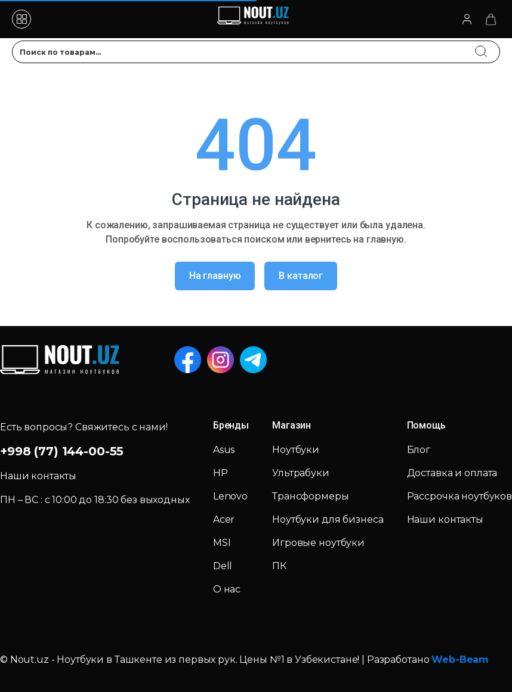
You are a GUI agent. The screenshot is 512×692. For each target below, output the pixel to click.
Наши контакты (445, 519)
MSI (222, 542)
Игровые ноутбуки (318, 542)
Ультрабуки (300, 473)
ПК (279, 566)
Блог (418, 449)
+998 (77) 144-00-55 (62, 451)
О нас (226, 589)
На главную (215, 275)
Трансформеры (310, 496)
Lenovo (230, 496)
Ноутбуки (295, 449)
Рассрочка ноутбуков (459, 496)
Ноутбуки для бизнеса (327, 519)
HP (220, 473)
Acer (224, 519)
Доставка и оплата (452, 473)
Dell (222, 566)
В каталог (301, 275)
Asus (224, 449)
